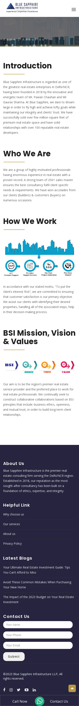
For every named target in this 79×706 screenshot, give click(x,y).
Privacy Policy (12, 543)
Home (10, 44)
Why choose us (13, 514)
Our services (11, 524)
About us (9, 534)
